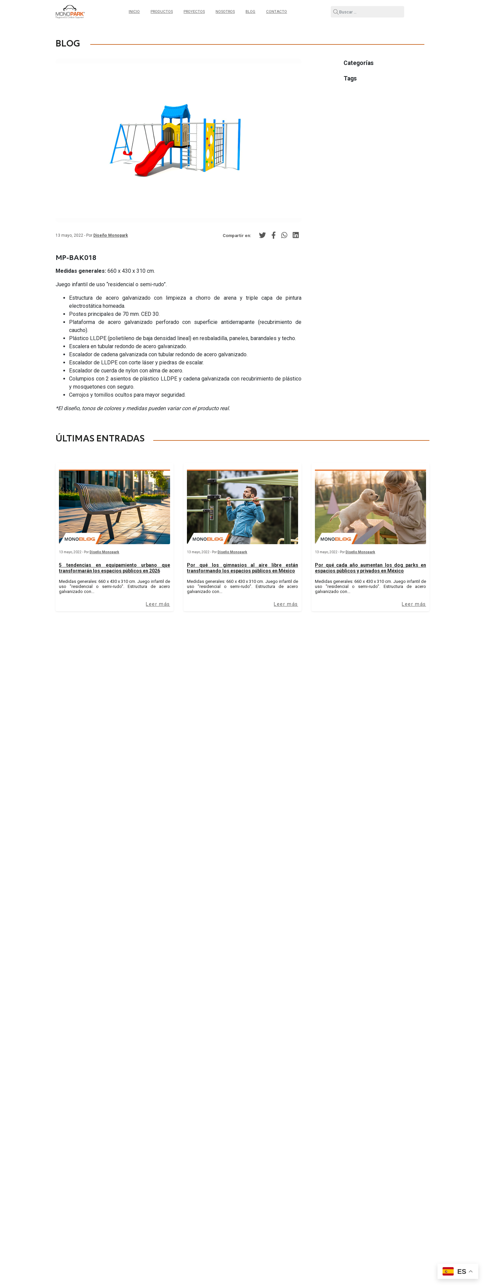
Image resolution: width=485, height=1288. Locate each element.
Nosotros (225, 11)
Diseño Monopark (110, 235)
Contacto (276, 11)
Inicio (134, 11)
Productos (162, 11)
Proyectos (194, 11)
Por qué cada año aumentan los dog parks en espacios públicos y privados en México (370, 567)
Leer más (158, 604)
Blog (250, 11)
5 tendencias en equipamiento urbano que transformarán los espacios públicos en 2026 (114, 567)
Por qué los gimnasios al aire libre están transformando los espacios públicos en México (242, 567)
